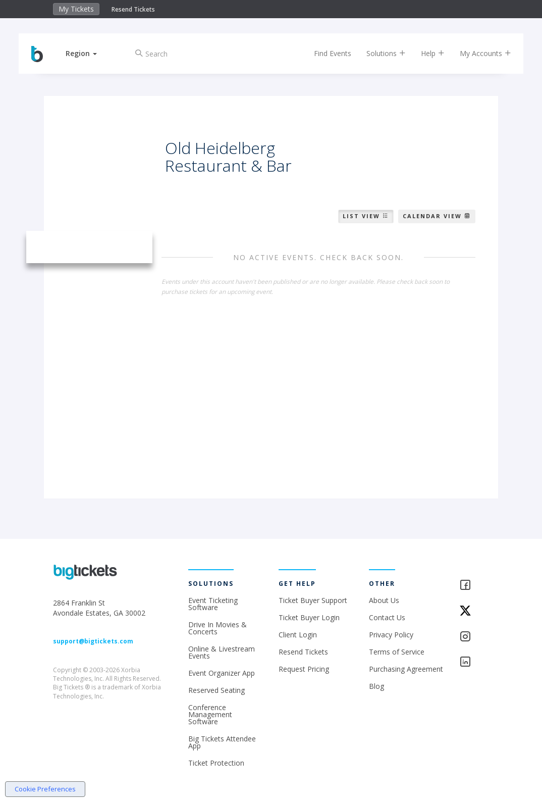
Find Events (325, 53)
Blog (376, 686)
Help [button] (425, 53)
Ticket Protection (216, 763)
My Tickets (76, 9)
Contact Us (387, 617)
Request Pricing (304, 669)
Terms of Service (396, 652)
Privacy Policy (391, 634)
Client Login (298, 634)
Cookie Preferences (45, 788)
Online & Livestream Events (221, 652)
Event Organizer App (221, 673)
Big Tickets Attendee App (222, 742)
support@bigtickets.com (93, 641)
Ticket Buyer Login (309, 617)
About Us (384, 600)
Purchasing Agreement (406, 669)
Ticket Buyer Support (313, 600)
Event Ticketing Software (213, 603)
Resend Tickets (133, 9)
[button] (88, 53)
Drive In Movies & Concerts (217, 628)
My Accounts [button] (478, 53)
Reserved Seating (216, 690)
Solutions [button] (378, 53)
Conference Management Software (210, 714)
